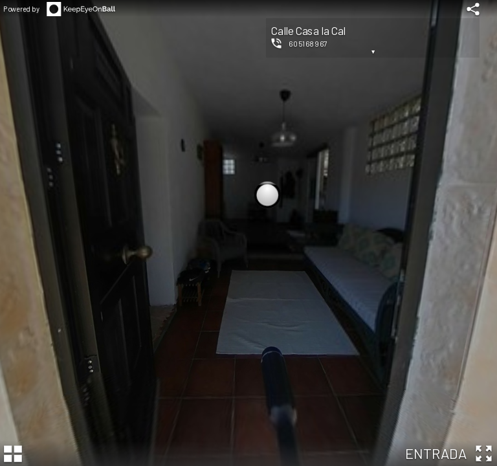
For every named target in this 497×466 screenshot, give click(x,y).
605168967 (308, 43)
